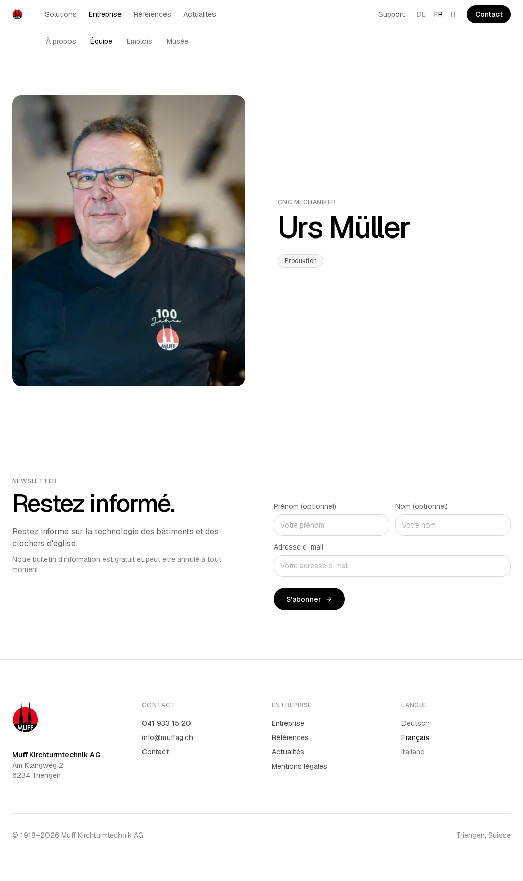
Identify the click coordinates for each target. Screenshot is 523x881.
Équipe (101, 41)
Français (415, 737)
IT (454, 14)
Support (391, 14)
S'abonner (309, 599)
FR (438, 14)
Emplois (139, 41)
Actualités (199, 14)
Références (152, 14)
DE (421, 14)
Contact (489, 14)
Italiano (413, 751)
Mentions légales (299, 766)
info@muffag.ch (167, 737)
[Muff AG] (17, 14)
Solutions (61, 14)
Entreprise (105, 14)
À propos (61, 41)
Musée (177, 41)
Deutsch (415, 723)
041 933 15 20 (166, 723)
